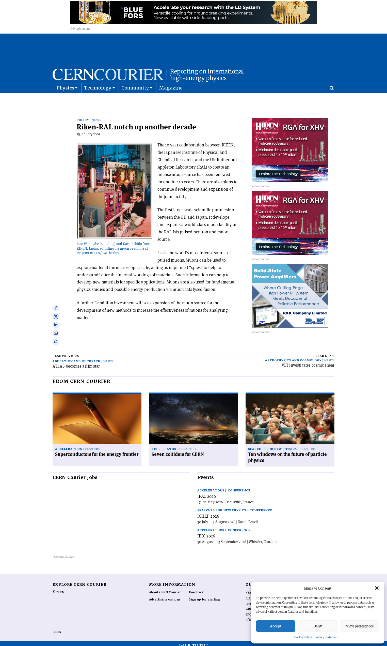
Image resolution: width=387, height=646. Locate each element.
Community (135, 100)
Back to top (193, 641)
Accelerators (68, 446)
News (96, 117)
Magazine (171, 100)
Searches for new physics (272, 446)
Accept (275, 626)
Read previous (66, 353)
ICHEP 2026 (208, 513)
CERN (57, 629)
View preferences (360, 626)
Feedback (196, 589)
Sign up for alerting (204, 596)
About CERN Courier (165, 589)
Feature (92, 446)
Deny (317, 626)
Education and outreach (77, 358)
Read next (324, 353)
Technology (98, 100)
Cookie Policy (303, 637)
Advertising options (165, 596)
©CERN (58, 589)
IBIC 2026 (206, 532)
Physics (65, 100)
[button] (376, 588)
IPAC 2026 (206, 493)
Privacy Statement (326, 637)
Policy (83, 117)
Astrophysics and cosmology (293, 357)
